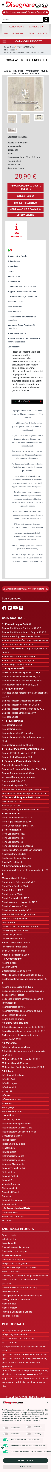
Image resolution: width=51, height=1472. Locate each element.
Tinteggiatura (8, 1172)
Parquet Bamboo (10, 717)
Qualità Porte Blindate (12, 862)
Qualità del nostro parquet (14, 1251)
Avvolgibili (7, 1091)
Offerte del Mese (10, 1212)
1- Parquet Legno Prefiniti (17, 624)
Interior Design (9, 1140)
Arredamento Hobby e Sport (15, 955)
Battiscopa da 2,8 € (11, 805)
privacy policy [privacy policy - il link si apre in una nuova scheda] (7, 1414)
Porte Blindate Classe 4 (13, 842)
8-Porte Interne (10, 813)
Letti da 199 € (8, 922)
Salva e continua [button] (25, 1460)
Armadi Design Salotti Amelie (16, 942)
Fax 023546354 (9, 1342)
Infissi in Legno (9, 1083)
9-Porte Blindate (11, 829)
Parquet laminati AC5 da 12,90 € (17, 745)
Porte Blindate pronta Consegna (17, 846)
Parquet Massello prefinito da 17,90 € (20, 684)
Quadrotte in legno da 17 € (15, 785)
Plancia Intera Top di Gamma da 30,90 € (21, 636)
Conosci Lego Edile (11, 1119)
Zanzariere (7, 1103)
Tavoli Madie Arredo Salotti (15, 946)
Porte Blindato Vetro (11, 1111)
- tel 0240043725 (26, 1338)
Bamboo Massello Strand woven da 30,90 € (23, 709)
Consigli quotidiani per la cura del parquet (22, 1295)
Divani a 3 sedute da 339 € (14, 906)
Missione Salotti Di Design (14, 878)
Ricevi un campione (11, 1255)
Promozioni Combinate (13, 1216)
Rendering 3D (8, 1148)
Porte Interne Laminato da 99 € (17, 817)
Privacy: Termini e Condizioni (16, 1299)
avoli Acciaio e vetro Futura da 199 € (20, 926)
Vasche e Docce (10, 963)
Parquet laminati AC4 (12, 729)
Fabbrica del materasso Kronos (17, 1047)
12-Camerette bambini (15, 1022)
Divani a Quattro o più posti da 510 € (19, 902)
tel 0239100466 (9, 1338)
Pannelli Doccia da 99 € (13, 1007)
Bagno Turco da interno (13, 1019)
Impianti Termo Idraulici (13, 1168)
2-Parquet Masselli (13, 668)
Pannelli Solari (9, 1204)
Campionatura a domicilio (25, 209)
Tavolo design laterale (12, 934)
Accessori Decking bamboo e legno (19, 777)
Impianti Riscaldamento (13, 1200)
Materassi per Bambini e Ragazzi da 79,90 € (23, 1067)
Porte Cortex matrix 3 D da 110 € (18, 825)
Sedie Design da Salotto (13, 950)
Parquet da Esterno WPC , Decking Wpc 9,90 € (24, 769)
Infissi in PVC (8, 1079)
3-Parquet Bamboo (13, 688)
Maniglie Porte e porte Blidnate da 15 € (21, 809)
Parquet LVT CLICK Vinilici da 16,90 (19, 753)
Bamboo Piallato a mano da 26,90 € (19, 713)
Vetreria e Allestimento (13, 1164)
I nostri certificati (10, 1291)
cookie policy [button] (35, 1420)
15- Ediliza (8, 1115)
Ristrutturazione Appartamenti (16, 1123)
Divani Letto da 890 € (12, 894)
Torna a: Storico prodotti (25, 60)
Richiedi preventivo (25, 203)
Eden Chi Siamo (9, 967)
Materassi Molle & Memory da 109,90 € (21, 1059)
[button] (47, 1402)
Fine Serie (7, 1220)
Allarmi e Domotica (11, 1184)
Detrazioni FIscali (10, 1192)
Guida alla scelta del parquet (15, 1247)
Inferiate (6, 1095)
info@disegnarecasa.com (14, 1334)
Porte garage (8, 1107)
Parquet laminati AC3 (12, 725)
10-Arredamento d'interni (16, 866)
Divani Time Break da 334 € (15, 886)
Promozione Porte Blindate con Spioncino (22, 850)
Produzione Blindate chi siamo (16, 858)
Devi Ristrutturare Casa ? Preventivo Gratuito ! (25, 12)
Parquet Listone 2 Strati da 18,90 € (18, 656)
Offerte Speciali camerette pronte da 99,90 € (23, 1027)
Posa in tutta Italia (11, 1271)
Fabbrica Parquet (10, 1316)
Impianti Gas (8, 1180)
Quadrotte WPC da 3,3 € (13, 781)
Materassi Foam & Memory (15, 1063)
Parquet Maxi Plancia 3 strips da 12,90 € (21, 628)
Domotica (6, 1196)
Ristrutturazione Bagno (13, 1156)
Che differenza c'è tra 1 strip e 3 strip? (20, 1287)
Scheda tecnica (26, 196)
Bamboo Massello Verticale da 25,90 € (20, 705)
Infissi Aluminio (9, 1087)
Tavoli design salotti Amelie (15, 930)
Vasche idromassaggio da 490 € (17, 987)
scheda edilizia (9, 1239)
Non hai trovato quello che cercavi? (19, 1267)
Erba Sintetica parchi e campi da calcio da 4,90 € (25, 793)
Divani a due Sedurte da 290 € (16, 910)
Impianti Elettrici (10, 1176)
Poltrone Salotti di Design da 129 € (18, 914)
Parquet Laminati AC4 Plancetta (17, 733)
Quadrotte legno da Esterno (15, 765)
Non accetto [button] (25, 1467)
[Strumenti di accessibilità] (2, 1448)
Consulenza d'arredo (12, 1136)
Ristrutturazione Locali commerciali (19, 1131)
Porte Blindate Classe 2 (13, 834)
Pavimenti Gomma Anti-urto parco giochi (21, 789)
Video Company (9, 1307)
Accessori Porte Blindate (14, 854)
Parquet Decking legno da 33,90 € (18, 773)
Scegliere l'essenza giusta (14, 1263)
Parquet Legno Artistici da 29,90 (17, 664)
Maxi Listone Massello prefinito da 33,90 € (22, 672)
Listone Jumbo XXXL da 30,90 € (17, 644)
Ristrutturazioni (9, 1188)
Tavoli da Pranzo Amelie (13, 938)
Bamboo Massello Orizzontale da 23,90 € (22, 700)
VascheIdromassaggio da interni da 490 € (22, 1011)
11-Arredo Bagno (12, 958)
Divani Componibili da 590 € (15, 898)
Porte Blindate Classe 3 (13, 838)
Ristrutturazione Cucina (13, 1160)
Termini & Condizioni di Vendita (17, 1312)
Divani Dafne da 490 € (12, 890)
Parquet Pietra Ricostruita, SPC (17, 757)
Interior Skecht (9, 1152)
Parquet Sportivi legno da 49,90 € (18, 660)
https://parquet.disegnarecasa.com (19, 1330)
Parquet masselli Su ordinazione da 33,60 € (23, 680)
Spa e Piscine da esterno (14, 1015)
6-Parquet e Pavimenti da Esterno (21, 761)
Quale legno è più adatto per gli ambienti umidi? (25, 1275)
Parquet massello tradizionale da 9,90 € (21, 676)
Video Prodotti (9, 1303)
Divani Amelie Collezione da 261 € (18, 882)
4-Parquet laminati (12, 720)
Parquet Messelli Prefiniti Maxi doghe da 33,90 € (25, 640)
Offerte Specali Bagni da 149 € (16, 971)
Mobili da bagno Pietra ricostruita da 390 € (22, 975)
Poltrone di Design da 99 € (14, 918)
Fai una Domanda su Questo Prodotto (25, 187)
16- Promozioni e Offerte (16, 1208)
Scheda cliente (25, 215)
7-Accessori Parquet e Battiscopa (21, 797)
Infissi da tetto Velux (12, 1099)
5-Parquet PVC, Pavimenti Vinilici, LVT (24, 749)
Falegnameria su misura (13, 1144)
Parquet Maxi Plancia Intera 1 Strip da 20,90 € (24, 632)
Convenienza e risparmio (14, 1259)
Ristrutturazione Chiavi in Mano (17, 1127)
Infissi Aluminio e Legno (13, 1075)
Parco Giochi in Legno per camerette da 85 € (23, 1031)
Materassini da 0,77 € (12, 801)
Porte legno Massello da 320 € (16, 821)
